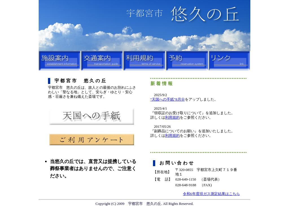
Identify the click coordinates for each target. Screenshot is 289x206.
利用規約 (172, 117)
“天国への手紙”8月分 (167, 99)
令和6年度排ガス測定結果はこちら (211, 194)
